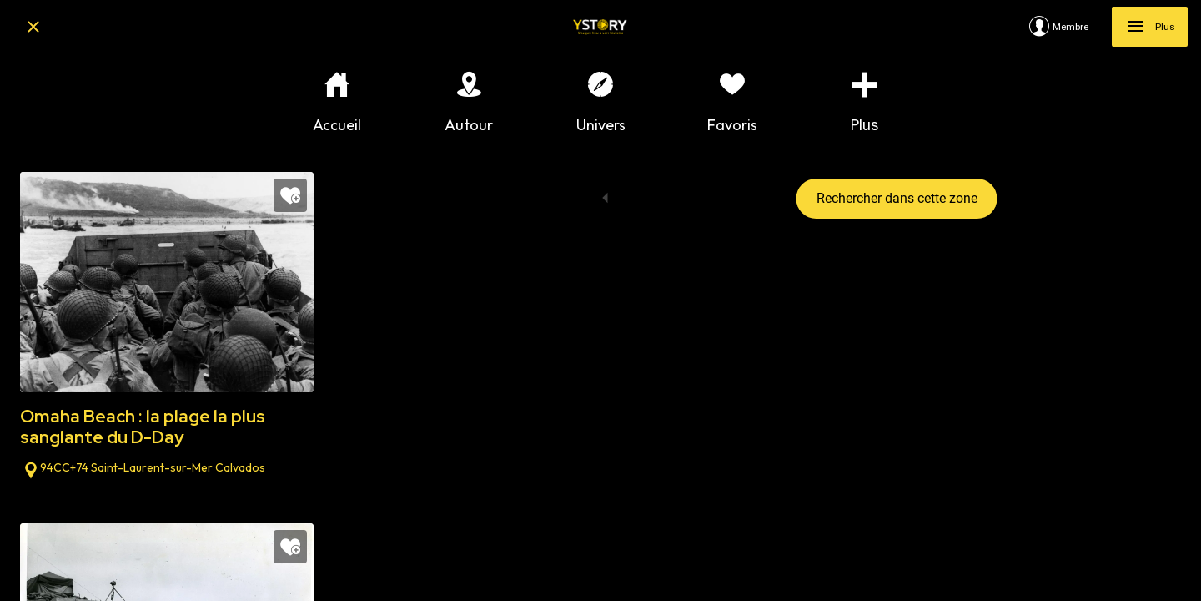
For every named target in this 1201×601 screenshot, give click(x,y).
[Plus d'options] (864, 102)
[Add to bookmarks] (290, 195)
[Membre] (1070, 27)
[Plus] (1150, 27)
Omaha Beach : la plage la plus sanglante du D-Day (142, 426)
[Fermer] (33, 27)
